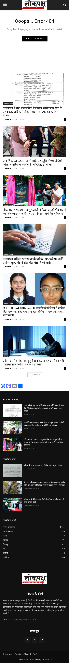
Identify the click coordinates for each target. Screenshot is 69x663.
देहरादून (6, 356)
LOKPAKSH (7, 119)
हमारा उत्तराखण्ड (8, 103)
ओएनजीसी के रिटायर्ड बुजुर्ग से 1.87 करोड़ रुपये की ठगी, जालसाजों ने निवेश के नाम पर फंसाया (33, 362)
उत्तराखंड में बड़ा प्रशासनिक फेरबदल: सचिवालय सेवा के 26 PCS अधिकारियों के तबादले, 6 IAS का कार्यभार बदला (32, 112)
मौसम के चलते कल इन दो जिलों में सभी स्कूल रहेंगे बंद (43, 465)
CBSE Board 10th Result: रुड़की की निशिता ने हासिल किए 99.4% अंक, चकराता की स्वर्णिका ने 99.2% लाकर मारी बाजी (34, 311)
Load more (34, 374)
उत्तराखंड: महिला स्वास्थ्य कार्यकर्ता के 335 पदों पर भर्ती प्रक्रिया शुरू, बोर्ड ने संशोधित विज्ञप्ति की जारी (33, 260)
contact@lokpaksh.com (25, 619)
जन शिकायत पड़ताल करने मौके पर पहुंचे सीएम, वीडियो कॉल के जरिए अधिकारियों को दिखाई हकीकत (32, 162)
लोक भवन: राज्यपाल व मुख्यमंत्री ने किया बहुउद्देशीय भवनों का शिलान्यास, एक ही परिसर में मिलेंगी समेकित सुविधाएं (34, 211)
